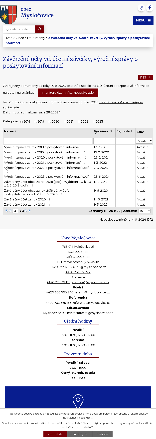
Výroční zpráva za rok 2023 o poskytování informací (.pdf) (47, 176)
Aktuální (143, 147)
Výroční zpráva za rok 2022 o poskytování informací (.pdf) (47, 169)
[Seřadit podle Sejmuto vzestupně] (118, 133)
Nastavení (102, 434)
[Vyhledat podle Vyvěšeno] (104, 141)
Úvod (8, 38)
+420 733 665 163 (58, 303)
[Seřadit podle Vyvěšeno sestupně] (96, 135)
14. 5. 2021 (101, 199)
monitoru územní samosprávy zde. (68, 92)
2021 (70, 121)
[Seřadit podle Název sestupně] (18, 131)
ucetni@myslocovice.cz (92, 292)
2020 (55, 121)
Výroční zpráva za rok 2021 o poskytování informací (45, 163)
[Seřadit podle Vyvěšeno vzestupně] (96, 133)
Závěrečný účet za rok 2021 (27, 204)
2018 (26, 121)
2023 (99, 121)
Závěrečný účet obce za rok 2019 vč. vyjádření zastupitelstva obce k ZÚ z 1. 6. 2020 (38, 192)
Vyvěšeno (103, 131)
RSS (145, 77)
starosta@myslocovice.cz (90, 282)
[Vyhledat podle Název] (48, 141)
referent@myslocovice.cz (91, 303)
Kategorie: (10, 121)
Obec (20, 38)
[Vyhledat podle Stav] (144, 141)
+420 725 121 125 (58, 282)
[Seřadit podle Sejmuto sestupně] (118, 135)
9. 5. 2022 (101, 204)
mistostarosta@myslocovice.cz (90, 313)
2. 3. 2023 (101, 168)
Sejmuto (124, 131)
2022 (84, 121)
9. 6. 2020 (101, 190)
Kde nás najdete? (78, 414)
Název (10, 131)
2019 (40, 121)
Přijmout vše (55, 434)
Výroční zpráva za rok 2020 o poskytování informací (46, 157)
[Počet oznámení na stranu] (145, 211)
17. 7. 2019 (101, 147)
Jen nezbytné (80, 434)
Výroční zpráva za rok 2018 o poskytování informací (45, 147)
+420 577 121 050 (62, 267)
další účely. (87, 417)
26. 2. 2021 (101, 157)
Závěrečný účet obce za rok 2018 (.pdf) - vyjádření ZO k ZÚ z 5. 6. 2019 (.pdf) (47, 183)
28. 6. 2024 (102, 176)
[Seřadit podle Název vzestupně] (18, 130)
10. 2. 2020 (101, 152)
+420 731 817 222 (78, 272)
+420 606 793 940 (59, 292)
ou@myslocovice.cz (91, 267)
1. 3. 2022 (100, 163)
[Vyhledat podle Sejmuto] (125, 141)
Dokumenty (36, 38)
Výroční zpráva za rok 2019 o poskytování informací (45, 152)
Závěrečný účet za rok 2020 (28, 199)
